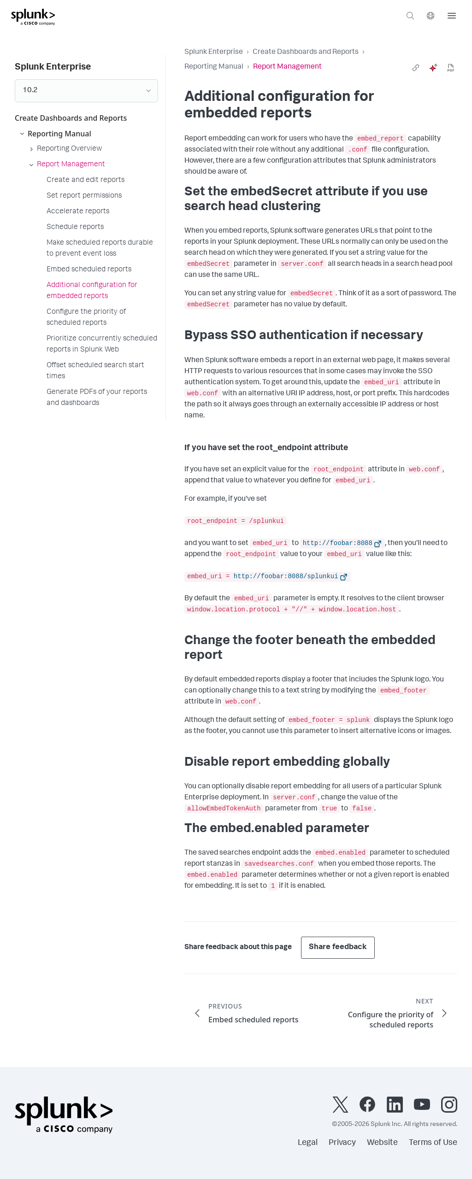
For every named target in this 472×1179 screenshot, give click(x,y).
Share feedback (338, 947)
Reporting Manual (213, 67)
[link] (415, 67)
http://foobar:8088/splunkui (286, 576)
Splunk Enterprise (213, 52)
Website (382, 1143)
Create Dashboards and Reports (306, 52)
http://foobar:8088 (337, 543)
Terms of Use (433, 1143)
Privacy (342, 1143)
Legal (308, 1143)
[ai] (433, 67)
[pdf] (450, 67)
